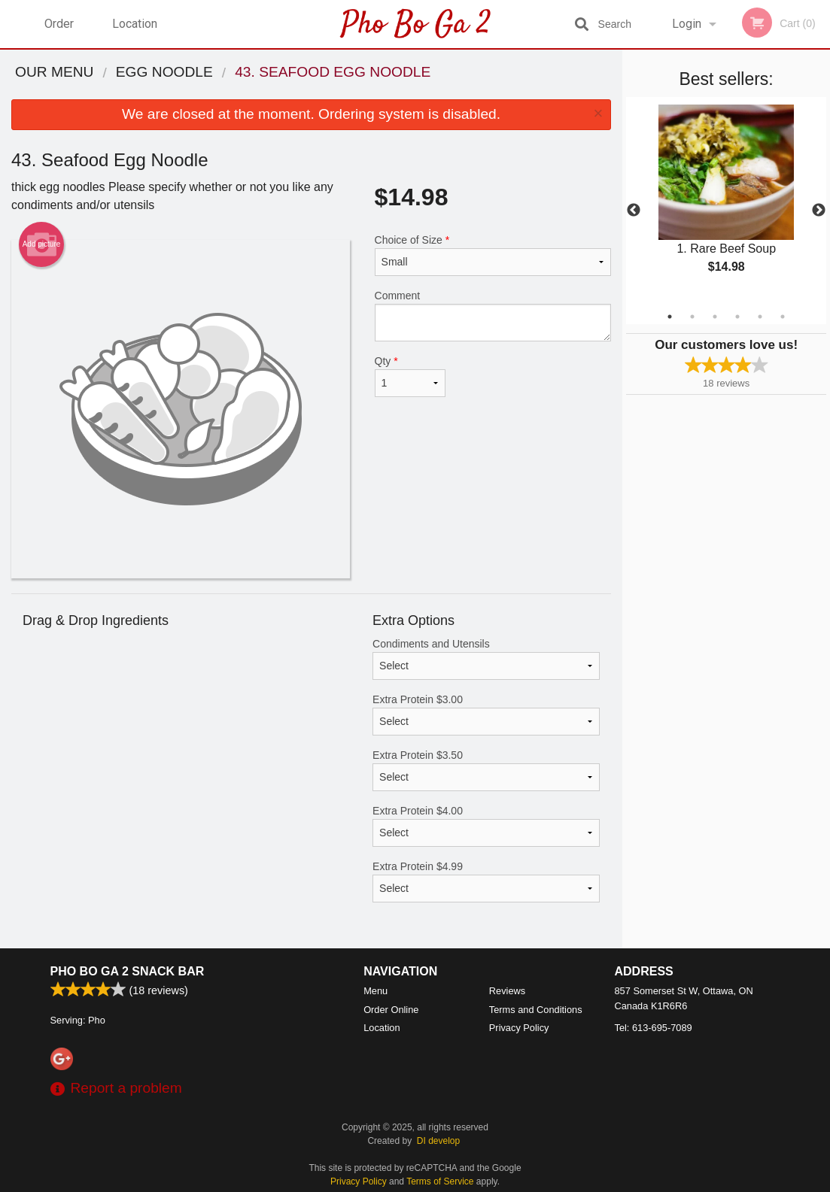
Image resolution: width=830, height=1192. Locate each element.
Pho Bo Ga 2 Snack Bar (127, 971)
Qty (410, 376)
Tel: (653, 1027)
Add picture (42, 244)
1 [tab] (669, 316)
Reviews (507, 990)
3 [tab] (714, 316)
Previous (633, 210)
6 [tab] (782, 316)
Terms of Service (439, 1181)
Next (818, 210)
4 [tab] (737, 316)
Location (134, 24)
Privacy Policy (519, 1027)
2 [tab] (692, 316)
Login (686, 24)
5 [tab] (760, 316)
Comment (493, 315)
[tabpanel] (726, 201)
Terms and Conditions (535, 1009)
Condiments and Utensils (486, 659)
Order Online (61, 32)
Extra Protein (486, 714)
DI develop (438, 1141)
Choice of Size (493, 255)
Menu (375, 990)
